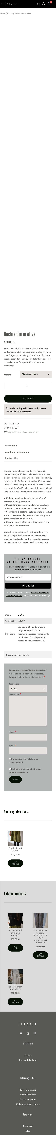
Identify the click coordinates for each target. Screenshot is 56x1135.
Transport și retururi (28, 1047)
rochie (14, 419)
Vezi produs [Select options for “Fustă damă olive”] (15, 850)
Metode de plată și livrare (28, 1091)
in (10, 419)
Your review (15, 681)
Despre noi (28, 1113)
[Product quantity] (28, 372)
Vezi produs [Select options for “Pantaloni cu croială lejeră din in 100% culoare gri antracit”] (40, 942)
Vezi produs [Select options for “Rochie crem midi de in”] (15, 989)
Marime (7, 361)
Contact (28, 1042)
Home (2, 13)
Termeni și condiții (28, 1077)
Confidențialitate (28, 1081)
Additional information (17, 439)
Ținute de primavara (25, 419)
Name (12, 719)
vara (37, 419)
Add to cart (28, 386)
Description (11, 432)
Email (12, 732)
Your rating (14, 670)
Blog (28, 1118)
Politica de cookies (28, 1086)
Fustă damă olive (15, 836)
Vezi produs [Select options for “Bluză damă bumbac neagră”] (15, 935)
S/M (22, 602)
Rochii (10, 13)
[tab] (28, 433)
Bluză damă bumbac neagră (15, 920)
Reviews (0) (11, 445)
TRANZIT (14, 4)
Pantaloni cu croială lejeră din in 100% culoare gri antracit (41, 923)
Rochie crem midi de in (15, 975)
